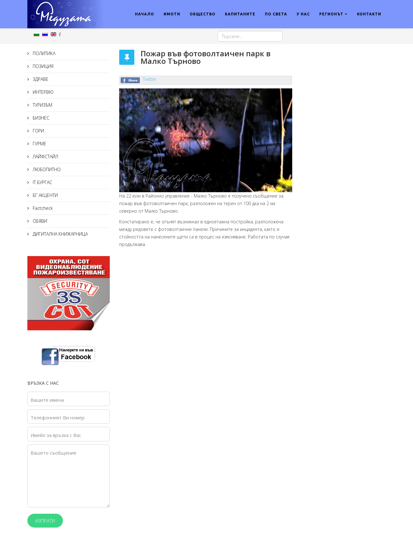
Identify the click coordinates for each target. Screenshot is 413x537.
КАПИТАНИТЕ (240, 14)
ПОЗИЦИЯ (42, 66)
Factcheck (42, 208)
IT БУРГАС (41, 182)
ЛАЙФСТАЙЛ (44, 156)
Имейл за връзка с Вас (56, 435)
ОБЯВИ (39, 221)
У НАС (303, 14)
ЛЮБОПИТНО (46, 169)
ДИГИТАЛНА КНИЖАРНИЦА (59, 234)
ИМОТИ (172, 14)
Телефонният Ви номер (58, 417)
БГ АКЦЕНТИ (44, 195)
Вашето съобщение (53, 453)
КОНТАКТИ (369, 14)
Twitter (149, 79)
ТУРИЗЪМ (41, 105)
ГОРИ (37, 131)
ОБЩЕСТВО (202, 14)
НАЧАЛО (144, 14)
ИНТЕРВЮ (42, 92)
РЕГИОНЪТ (331, 14)
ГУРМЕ (38, 144)
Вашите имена (47, 400)
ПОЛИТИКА (43, 53)
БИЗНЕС (40, 118)
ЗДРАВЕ (39, 79)
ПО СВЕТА (276, 14)
